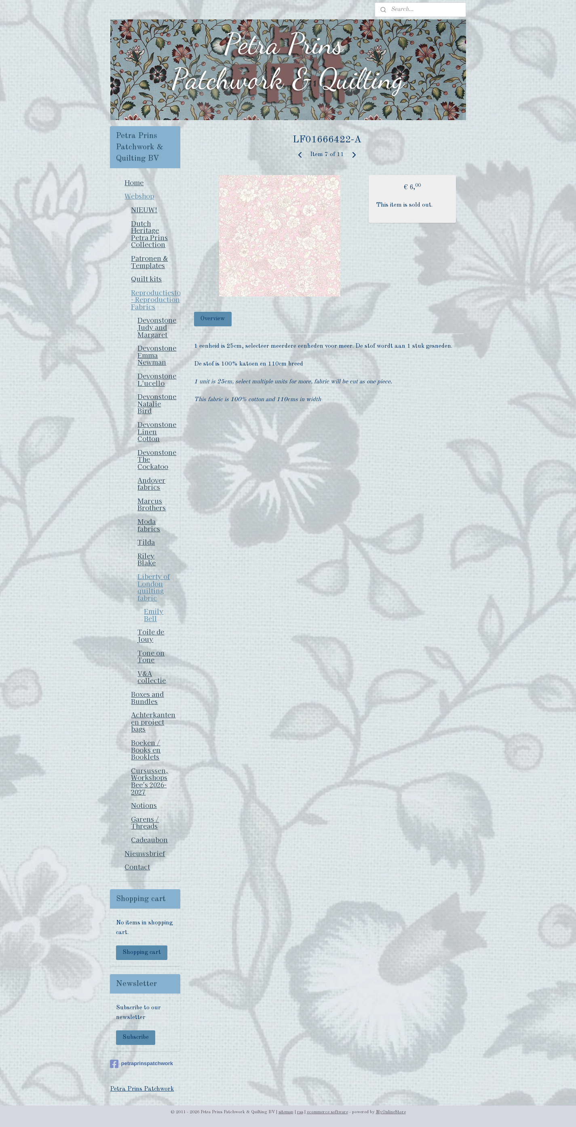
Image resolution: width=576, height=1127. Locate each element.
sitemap (286, 1112)
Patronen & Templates (149, 261)
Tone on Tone (151, 656)
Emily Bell (153, 614)
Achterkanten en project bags (153, 722)
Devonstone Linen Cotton (156, 431)
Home (133, 182)
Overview (212, 319)
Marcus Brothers (151, 504)
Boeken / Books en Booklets (145, 749)
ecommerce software (327, 1112)
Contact (137, 866)
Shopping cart (141, 952)
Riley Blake (146, 559)
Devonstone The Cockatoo (156, 459)
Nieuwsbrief (144, 853)
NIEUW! (144, 209)
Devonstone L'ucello (156, 379)
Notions (144, 805)
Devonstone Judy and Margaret (156, 327)
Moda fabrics (148, 524)
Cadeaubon (149, 839)
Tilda (146, 542)
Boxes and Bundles (147, 697)
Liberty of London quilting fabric (153, 587)
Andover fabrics (151, 483)
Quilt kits (146, 278)
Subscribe (135, 1037)
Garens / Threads (145, 822)
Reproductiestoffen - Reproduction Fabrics (155, 299)
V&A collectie (151, 676)
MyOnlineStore (391, 1112)
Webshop (139, 196)
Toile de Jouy (150, 635)
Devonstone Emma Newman (156, 355)
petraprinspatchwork (141, 1064)
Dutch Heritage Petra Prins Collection (149, 234)
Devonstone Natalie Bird (156, 403)
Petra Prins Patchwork (142, 1089)
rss (300, 1112)
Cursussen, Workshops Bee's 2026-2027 (149, 781)
